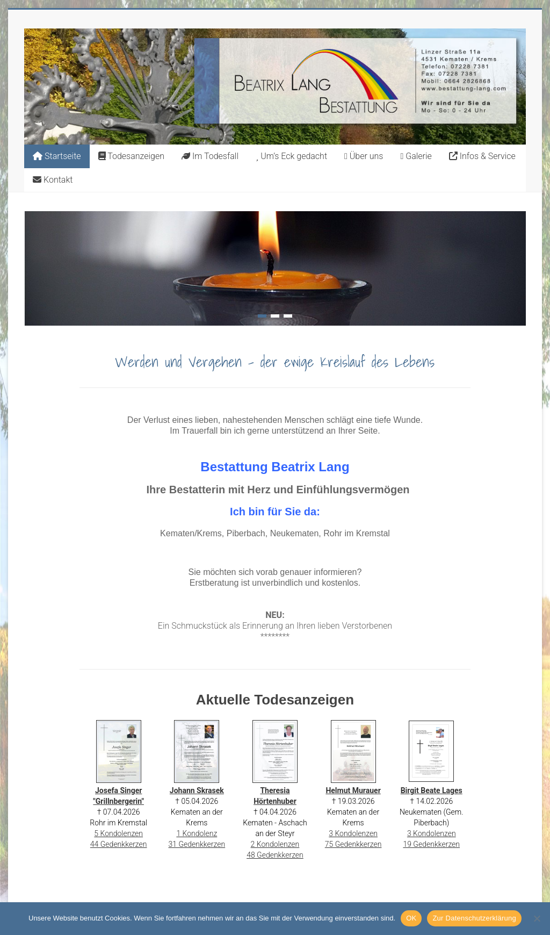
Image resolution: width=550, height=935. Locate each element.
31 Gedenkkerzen (196, 844)
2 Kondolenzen (275, 844)
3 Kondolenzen (353, 833)
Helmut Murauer (352, 790)
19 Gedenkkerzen (431, 844)
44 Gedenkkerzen (118, 844)
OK (411, 918)
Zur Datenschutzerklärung (474, 918)
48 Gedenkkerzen (275, 855)
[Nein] (536, 918)
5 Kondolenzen (118, 833)
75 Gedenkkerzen (353, 844)
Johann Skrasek (197, 790)
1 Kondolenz (196, 833)
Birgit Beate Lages (431, 790)
